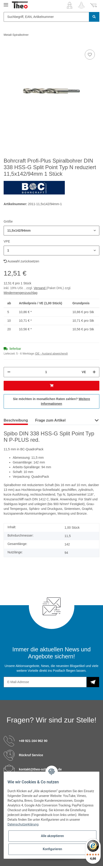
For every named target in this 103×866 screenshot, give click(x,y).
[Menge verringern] (9, 372)
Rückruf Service (31, 755)
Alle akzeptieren (52, 836)
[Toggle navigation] (6, 3)
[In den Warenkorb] (51, 386)
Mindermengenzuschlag (21, 293)
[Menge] (46, 372)
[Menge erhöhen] (94, 372)
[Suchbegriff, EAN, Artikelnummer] (46, 17)
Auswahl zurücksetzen (21, 261)
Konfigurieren (52, 849)
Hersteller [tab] (81, 420)
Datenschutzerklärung (23, 824)
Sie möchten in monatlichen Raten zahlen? (51, 401)
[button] (69, 5)
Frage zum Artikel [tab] (50, 420)
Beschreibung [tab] (16, 420)
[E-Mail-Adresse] (45, 682)
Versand (40, 288)
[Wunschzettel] (81, 5)
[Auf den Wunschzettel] (90, 55)
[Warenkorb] (93, 5)
